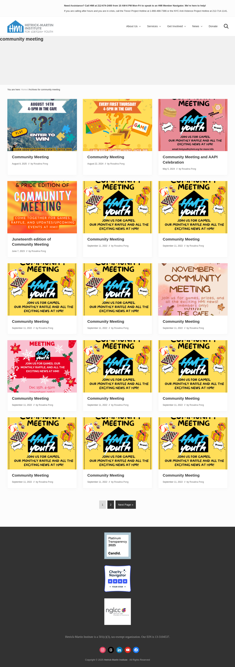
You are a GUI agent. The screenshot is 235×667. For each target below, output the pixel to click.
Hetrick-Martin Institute (115, 659)
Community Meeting (30, 157)
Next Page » (125, 505)
